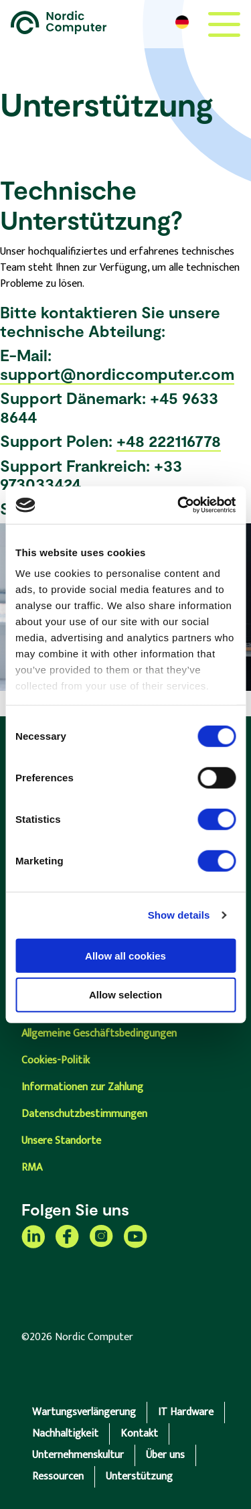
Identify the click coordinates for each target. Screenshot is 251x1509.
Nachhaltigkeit (65, 1434)
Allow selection (125, 994)
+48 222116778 (168, 440)
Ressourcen (58, 1476)
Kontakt (139, 1434)
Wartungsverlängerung (84, 1412)
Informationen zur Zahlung (82, 1087)
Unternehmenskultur (78, 1455)
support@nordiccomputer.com (117, 373)
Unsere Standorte (61, 1141)
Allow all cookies (125, 955)
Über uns (165, 1455)
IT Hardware (186, 1412)
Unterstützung (139, 1476)
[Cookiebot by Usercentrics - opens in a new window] (179, 505)
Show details (179, 915)
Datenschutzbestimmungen (84, 1114)
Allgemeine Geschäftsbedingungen (99, 1034)
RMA (31, 1168)
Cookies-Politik (55, 1060)
